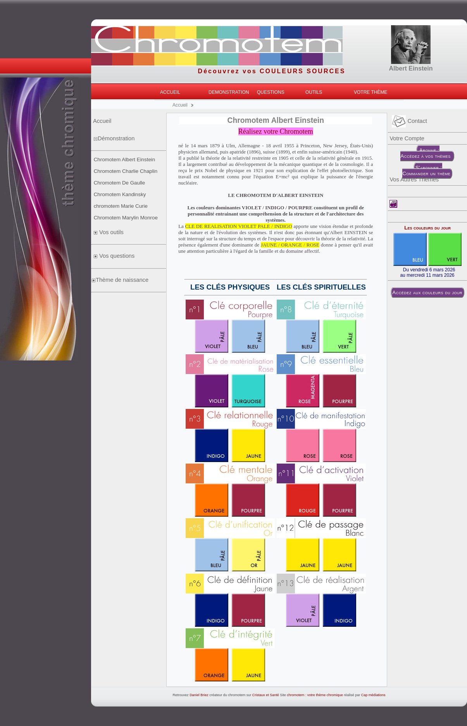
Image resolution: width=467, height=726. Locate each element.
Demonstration (229, 92)
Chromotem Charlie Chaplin (125, 171)
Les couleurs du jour (427, 228)
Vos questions (116, 256)
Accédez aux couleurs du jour (427, 292)
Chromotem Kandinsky (120, 194)
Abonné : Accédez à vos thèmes (426, 153)
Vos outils (111, 232)
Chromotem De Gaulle (119, 183)
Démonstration (116, 138)
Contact (409, 121)
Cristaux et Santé (265, 695)
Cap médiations (373, 695)
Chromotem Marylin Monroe (126, 218)
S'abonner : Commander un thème (426, 170)
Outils (313, 92)
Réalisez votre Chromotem (275, 131)
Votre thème (370, 92)
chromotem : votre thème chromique (315, 695)
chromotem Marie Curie (121, 206)
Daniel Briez (199, 695)
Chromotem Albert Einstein (124, 159)
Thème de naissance (122, 280)
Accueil (170, 92)
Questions (270, 92)
